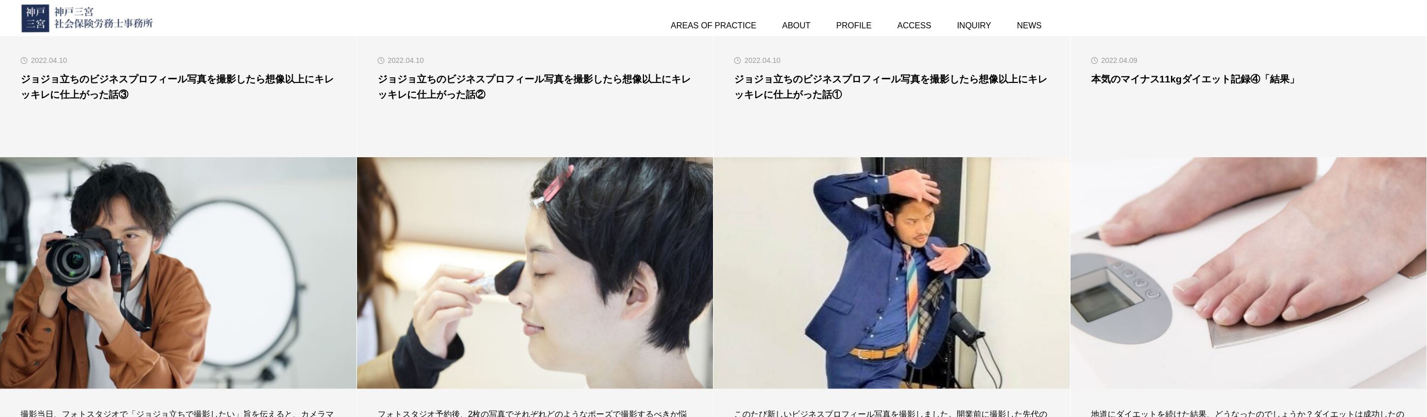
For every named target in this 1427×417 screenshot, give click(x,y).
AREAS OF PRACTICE (713, 25)
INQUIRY (974, 25)
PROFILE (853, 25)
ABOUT (796, 25)
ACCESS (914, 25)
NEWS (1029, 25)
